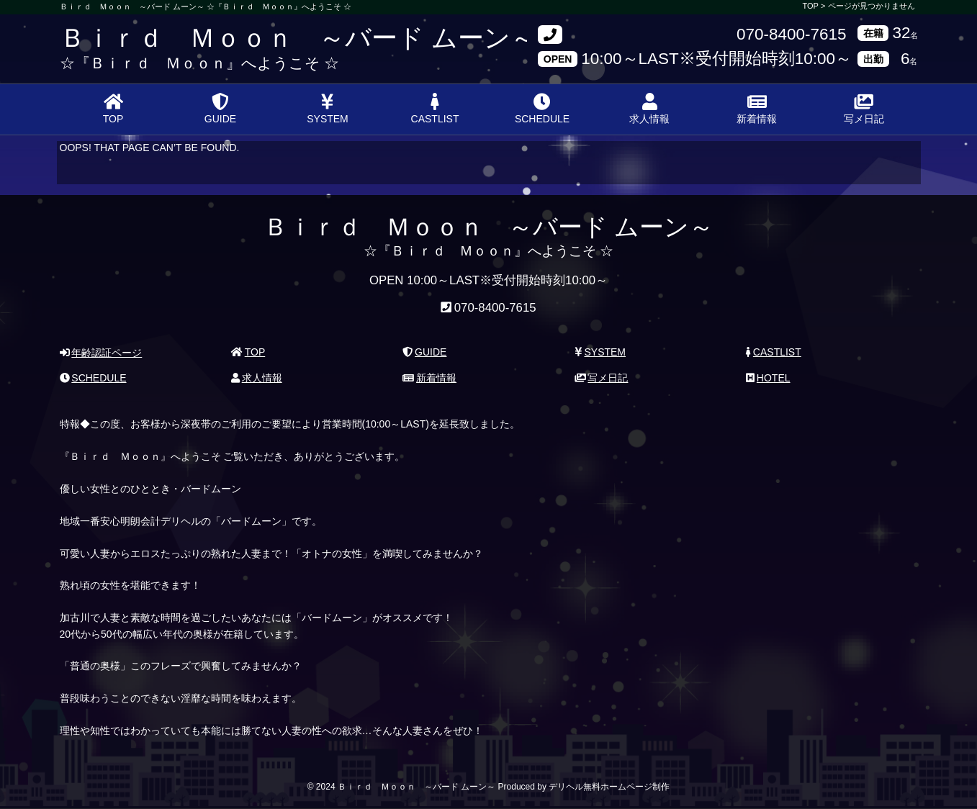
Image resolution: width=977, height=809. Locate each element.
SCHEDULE (542, 109)
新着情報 (757, 109)
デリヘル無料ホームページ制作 (609, 787)
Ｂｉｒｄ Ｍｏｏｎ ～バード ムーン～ (298, 38)
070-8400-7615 (792, 35)
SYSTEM (327, 109)
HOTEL (768, 378)
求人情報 (649, 109)
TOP (113, 109)
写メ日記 (864, 109)
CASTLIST (435, 109)
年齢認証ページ (101, 352)
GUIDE (220, 109)
